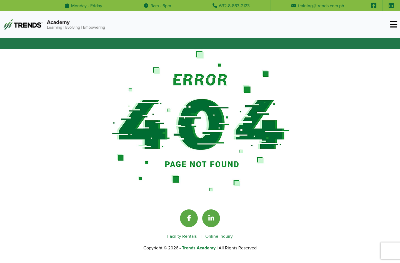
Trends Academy (199, 248)
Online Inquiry (219, 236)
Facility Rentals (182, 236)
